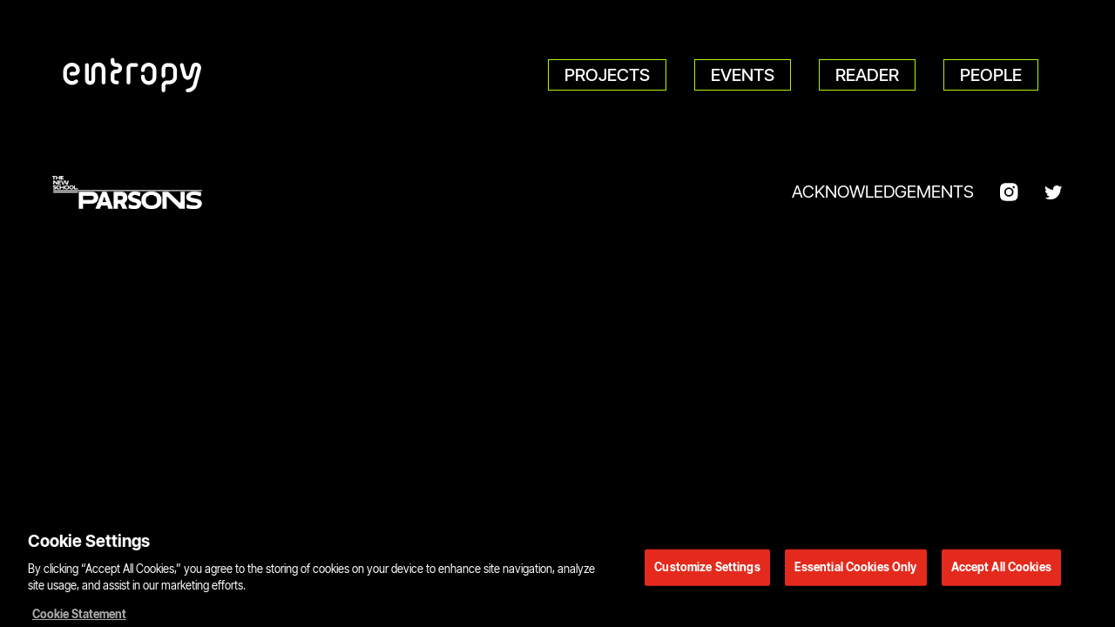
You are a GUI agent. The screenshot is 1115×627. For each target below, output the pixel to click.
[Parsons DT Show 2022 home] (132, 75)
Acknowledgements (883, 191)
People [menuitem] (991, 74)
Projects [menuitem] (607, 74)
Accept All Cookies (1001, 571)
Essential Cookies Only (855, 571)
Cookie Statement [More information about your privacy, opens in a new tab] (79, 618)
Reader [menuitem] (867, 74)
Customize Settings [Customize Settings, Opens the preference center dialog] (707, 571)
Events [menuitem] (742, 74)
